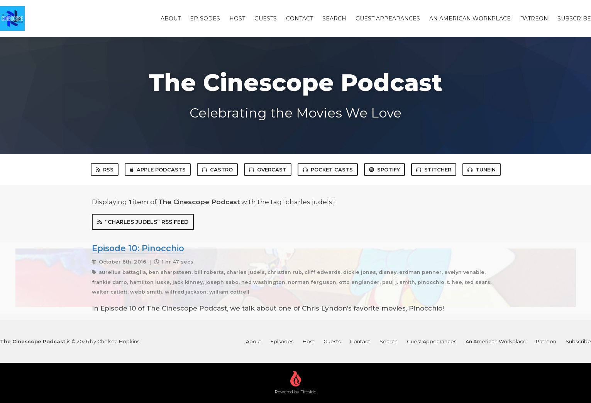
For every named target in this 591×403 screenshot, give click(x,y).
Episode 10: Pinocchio (138, 248)
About (171, 18)
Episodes (205, 18)
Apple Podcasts (158, 169)
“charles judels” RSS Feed (142, 221)
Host (237, 18)
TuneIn (481, 169)
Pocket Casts (328, 169)
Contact (299, 18)
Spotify (384, 169)
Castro (217, 169)
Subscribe (574, 18)
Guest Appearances (388, 18)
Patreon (534, 18)
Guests (265, 18)
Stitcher (433, 169)
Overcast (267, 169)
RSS (104, 169)
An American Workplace (470, 18)
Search (334, 18)
